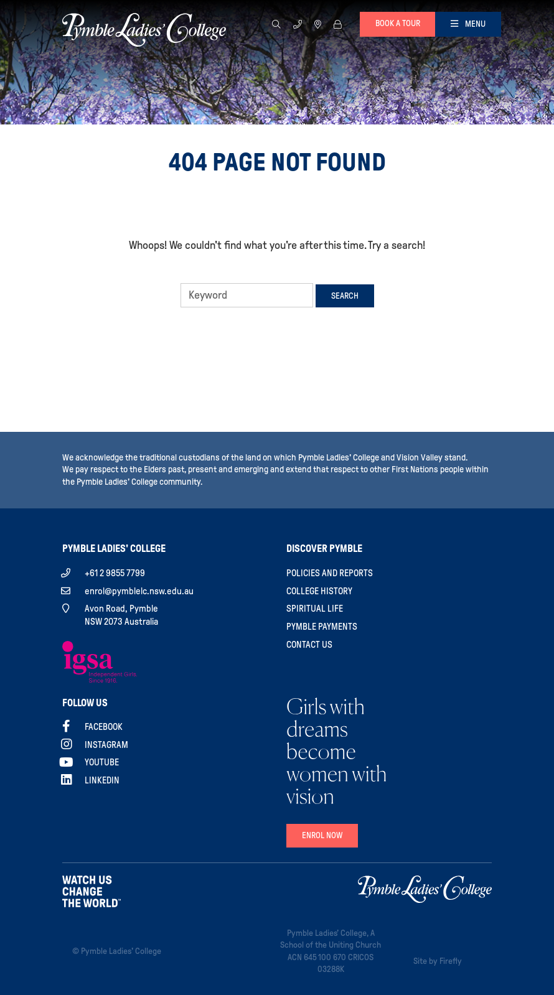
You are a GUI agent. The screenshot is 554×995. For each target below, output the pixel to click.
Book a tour (397, 23)
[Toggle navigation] (468, 24)
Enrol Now (322, 835)
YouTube (102, 762)
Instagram (106, 745)
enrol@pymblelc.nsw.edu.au (139, 591)
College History (319, 591)
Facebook (104, 727)
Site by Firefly (437, 961)
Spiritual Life (314, 609)
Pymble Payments (321, 627)
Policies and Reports (329, 573)
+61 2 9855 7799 (115, 573)
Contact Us (309, 645)
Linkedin (102, 780)
